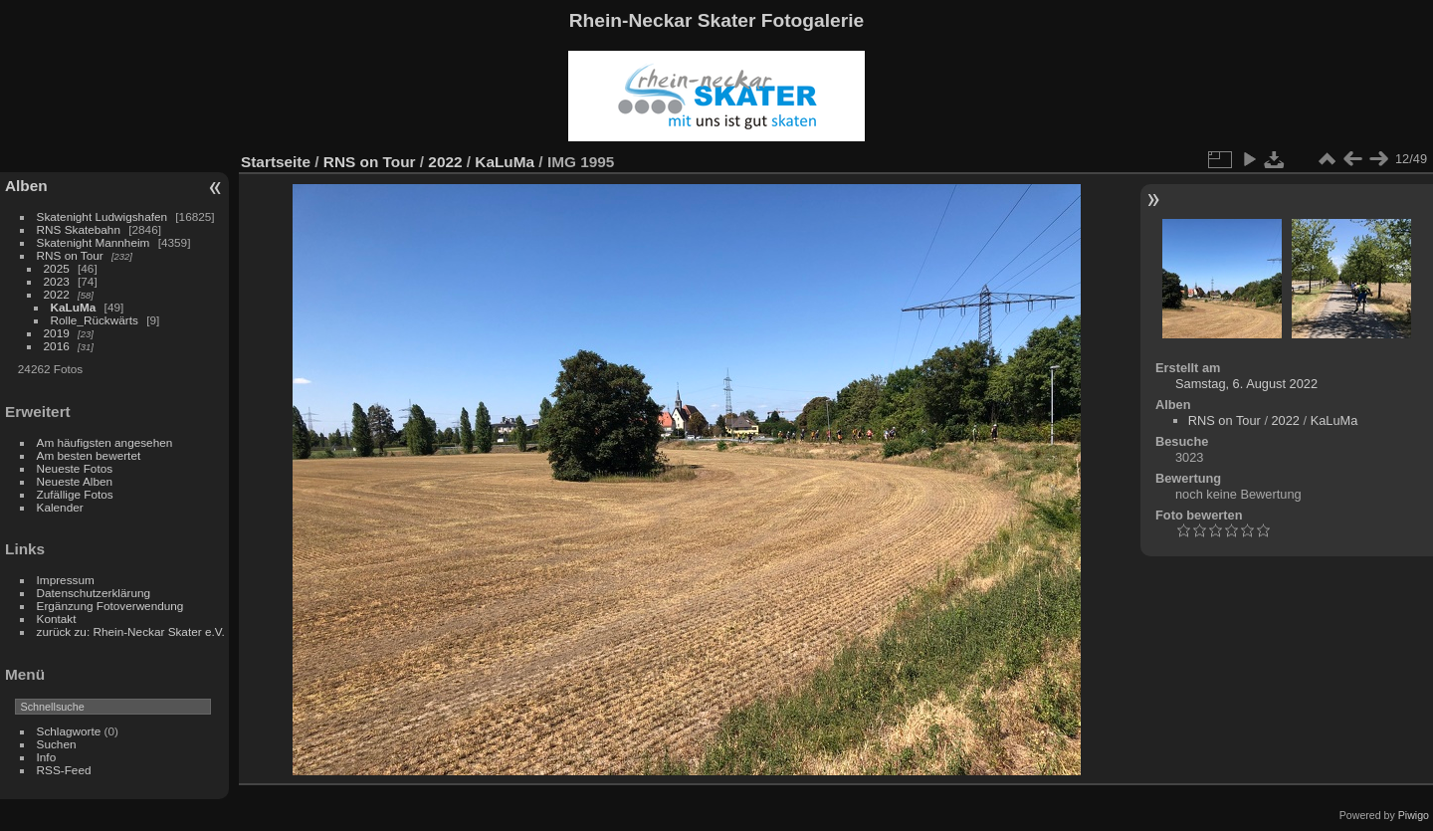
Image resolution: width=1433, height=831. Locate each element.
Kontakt (57, 618)
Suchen (57, 743)
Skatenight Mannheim (93, 242)
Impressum (66, 579)
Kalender (60, 507)
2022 (57, 294)
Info (47, 756)
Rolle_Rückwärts (94, 319)
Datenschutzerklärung (93, 592)
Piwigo (1413, 815)
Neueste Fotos (75, 468)
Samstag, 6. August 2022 (1246, 383)
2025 (57, 268)
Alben (26, 185)
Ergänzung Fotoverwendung (110, 605)
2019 (57, 332)
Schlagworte (69, 731)
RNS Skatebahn (78, 229)
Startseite (275, 161)
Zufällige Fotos (75, 494)
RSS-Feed (64, 769)
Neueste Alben (75, 481)
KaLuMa (74, 307)
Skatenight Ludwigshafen (102, 216)
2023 (57, 281)
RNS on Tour (70, 255)
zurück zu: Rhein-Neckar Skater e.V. (131, 631)
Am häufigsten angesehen (105, 442)
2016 (57, 345)
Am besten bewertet (89, 455)
